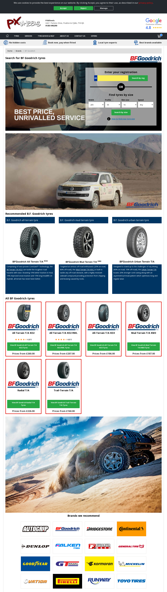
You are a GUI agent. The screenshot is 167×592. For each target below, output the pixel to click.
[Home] (7, 36)
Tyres (16, 36)
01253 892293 (51, 25)
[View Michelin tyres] (131, 563)
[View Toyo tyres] (131, 581)
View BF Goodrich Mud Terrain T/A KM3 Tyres (143, 346)
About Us (64, 36)
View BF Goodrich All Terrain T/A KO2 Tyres (23, 346)
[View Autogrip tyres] (35, 528)
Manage (104, 8)
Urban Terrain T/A (149, 269)
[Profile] (113, 105)
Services (28, 36)
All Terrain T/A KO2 (15, 269)
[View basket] (159, 36)
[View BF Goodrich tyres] (67, 528)
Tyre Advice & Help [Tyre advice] (46, 36)
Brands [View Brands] (19, 51)
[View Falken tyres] (67, 546)
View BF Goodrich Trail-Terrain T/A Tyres (63, 404)
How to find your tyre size (123, 119)
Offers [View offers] (94, 36)
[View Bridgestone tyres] (99, 528)
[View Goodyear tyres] (35, 563)
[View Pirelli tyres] (67, 581)
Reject (83, 8)
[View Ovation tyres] (35, 581)
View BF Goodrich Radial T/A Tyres (23, 404)
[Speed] (145, 105)
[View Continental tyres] (131, 528)
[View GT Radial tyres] (67, 563)
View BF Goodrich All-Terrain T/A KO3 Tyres (103, 346)
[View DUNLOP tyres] (35, 546)
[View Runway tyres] (99, 581)
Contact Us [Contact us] (79, 36)
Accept (63, 8)
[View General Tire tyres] (131, 546)
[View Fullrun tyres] (99, 546)
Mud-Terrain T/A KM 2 (85, 269)
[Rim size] (129, 105)
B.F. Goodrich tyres (40, 214)
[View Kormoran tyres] (99, 563)
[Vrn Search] (111, 78)
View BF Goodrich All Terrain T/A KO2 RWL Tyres (63, 346)
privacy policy (146, 2)
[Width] (96, 105)
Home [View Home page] (9, 51)
